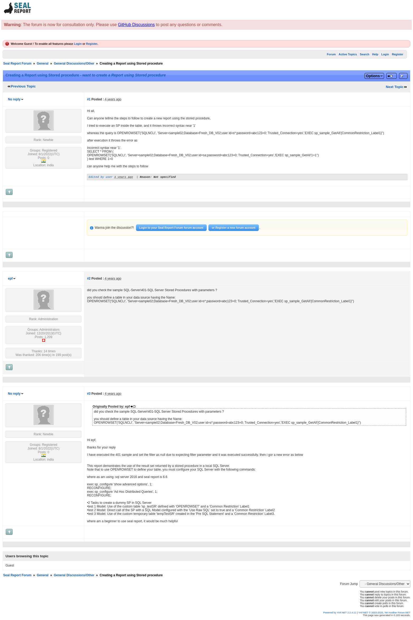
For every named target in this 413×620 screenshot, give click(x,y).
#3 (88, 394)
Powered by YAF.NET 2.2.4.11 (340, 613)
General (42, 63)
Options (373, 76)
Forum (331, 54)
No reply (14, 99)
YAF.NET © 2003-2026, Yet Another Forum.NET (384, 613)
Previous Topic (23, 86)
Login (78, 43)
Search (364, 54)
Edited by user (100, 177)
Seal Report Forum (17, 63)
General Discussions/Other (74, 63)
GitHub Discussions (136, 24)
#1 (88, 99)
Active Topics (348, 54)
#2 (88, 279)
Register (91, 43)
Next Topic (395, 87)
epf (10, 279)
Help (375, 54)
